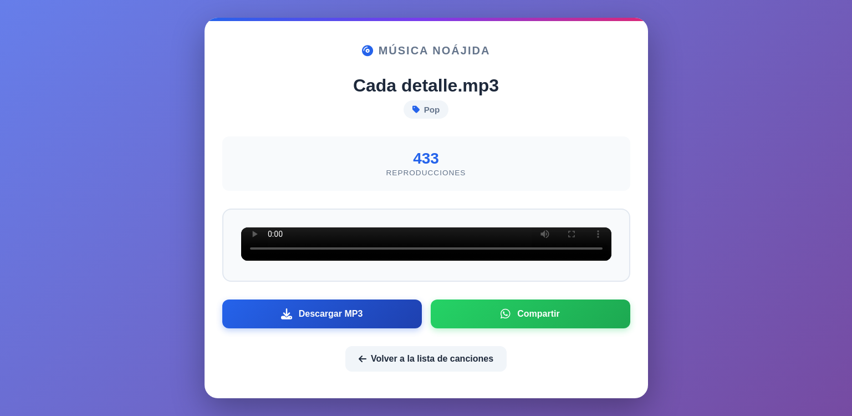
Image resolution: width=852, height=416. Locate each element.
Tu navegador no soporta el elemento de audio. (426, 244)
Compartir (530, 313)
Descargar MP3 (322, 313)
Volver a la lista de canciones (426, 358)
